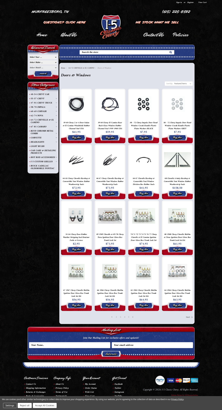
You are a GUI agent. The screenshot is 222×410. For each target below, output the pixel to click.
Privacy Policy (62, 388)
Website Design (176, 395)
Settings (10, 405)
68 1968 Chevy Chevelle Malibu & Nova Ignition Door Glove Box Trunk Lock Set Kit (177, 237)
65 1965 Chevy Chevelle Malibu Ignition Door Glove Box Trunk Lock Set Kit (144, 293)
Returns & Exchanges (36, 392)
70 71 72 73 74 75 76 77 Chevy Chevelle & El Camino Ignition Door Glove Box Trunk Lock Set (144, 237)
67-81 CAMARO (44, 127)
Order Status (91, 388)
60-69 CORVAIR (44, 111)
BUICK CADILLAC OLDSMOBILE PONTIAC (42, 167)
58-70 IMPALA (44, 107)
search (43, 73)
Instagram (119, 392)
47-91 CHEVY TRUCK (44, 103)
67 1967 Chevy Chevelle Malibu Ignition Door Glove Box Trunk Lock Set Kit (76, 293)
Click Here (76, 22)
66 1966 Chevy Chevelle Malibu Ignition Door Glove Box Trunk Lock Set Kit (110, 293)
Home (42, 34)
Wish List (89, 392)
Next (189, 317)
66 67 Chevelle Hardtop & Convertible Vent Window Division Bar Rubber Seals (143, 181)
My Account (90, 384)
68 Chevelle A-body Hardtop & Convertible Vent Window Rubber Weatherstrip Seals (177, 181)
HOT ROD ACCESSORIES (44, 157)
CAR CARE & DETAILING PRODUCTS (43, 152)
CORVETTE (44, 138)
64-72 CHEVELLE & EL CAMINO (44, 121)
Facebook (119, 384)
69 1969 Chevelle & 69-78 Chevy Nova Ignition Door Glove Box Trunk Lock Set (110, 237)
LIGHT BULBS (37, 146)
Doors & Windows (104, 68)
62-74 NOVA (44, 116)
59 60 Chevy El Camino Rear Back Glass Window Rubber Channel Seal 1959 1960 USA (110, 125)
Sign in (179, 2)
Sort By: (169, 83)
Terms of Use (61, 392)
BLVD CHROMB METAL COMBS (44, 132)
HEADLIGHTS (44, 142)
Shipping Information (36, 388)
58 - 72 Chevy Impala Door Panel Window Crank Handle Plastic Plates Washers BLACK (144, 125)
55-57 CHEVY (44, 99)
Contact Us (153, 34)
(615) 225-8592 (176, 11)
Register (190, 2)
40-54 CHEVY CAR (40, 94)
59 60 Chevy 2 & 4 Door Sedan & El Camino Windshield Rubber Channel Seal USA (76, 125)
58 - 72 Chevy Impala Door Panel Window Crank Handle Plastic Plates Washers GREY (177, 125)
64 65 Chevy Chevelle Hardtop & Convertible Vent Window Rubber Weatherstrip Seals (76, 181)
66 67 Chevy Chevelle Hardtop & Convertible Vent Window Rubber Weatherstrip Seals (110, 181)
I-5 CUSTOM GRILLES (44, 162)
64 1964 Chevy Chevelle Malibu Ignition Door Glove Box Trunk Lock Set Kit (177, 293)
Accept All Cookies (44, 405)
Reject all (24, 405)
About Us (68, 34)
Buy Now (76, 137)
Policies (180, 34)
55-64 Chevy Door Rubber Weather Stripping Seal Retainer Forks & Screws (76, 237)
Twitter (118, 388)
